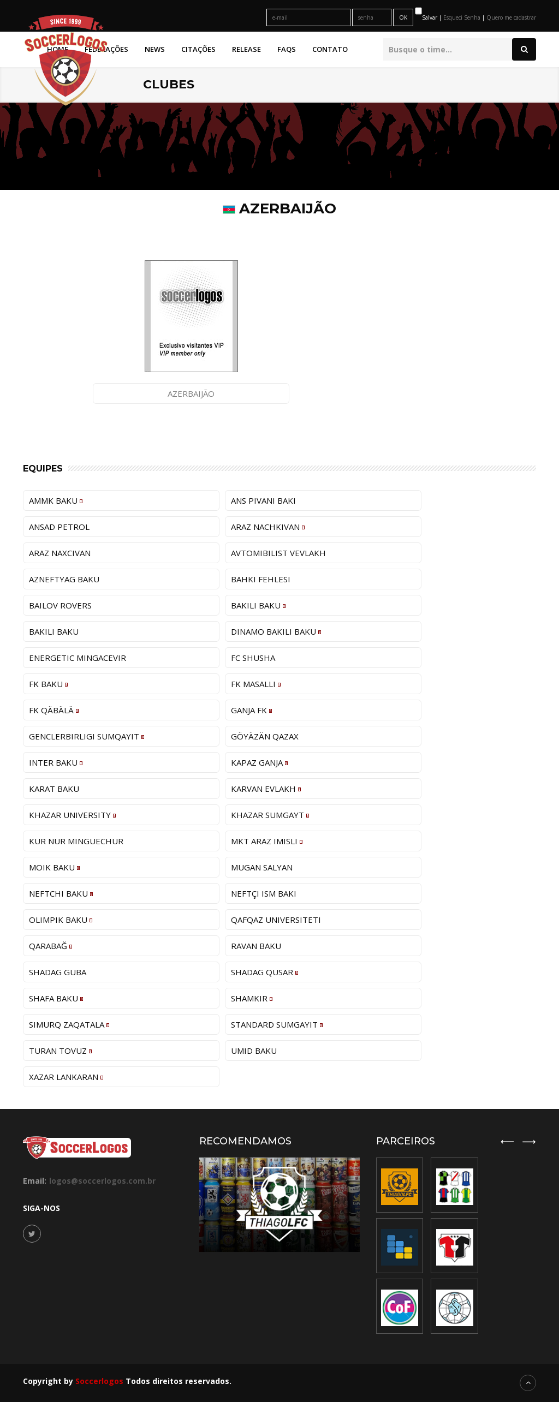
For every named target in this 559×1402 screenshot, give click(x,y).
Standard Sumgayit (277, 1024)
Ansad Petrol (59, 526)
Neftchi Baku (61, 893)
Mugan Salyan (262, 867)
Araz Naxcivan (60, 552)
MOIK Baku (54, 867)
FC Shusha (253, 657)
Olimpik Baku (60, 919)
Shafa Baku (56, 998)
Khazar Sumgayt (270, 814)
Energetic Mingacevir (77, 657)
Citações (198, 49)
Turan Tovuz (60, 1050)
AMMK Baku (55, 500)
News (155, 49)
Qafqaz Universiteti (276, 919)
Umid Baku (254, 1050)
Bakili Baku (258, 605)
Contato (330, 49)
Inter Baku (55, 762)
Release (246, 49)
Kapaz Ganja (259, 762)
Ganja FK (251, 710)
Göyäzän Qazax (265, 736)
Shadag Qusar (264, 972)
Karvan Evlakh (266, 788)
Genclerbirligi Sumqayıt (86, 736)
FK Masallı (256, 683)
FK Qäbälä (54, 710)
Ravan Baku (256, 945)
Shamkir (251, 998)
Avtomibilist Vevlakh (278, 552)
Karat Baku (54, 788)
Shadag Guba (57, 972)
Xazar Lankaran (66, 1076)
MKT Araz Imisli (266, 841)
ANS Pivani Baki (263, 500)
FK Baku (48, 683)
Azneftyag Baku (64, 579)
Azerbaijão (191, 393)
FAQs (286, 49)
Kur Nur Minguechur (76, 841)
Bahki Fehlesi (260, 579)
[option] (454, 1246)
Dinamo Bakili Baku (276, 631)
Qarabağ (50, 945)
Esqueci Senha (462, 17)
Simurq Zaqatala (69, 1024)
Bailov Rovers (60, 605)
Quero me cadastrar (511, 17)
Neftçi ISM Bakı (263, 893)
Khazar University (72, 814)
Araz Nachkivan (268, 526)
